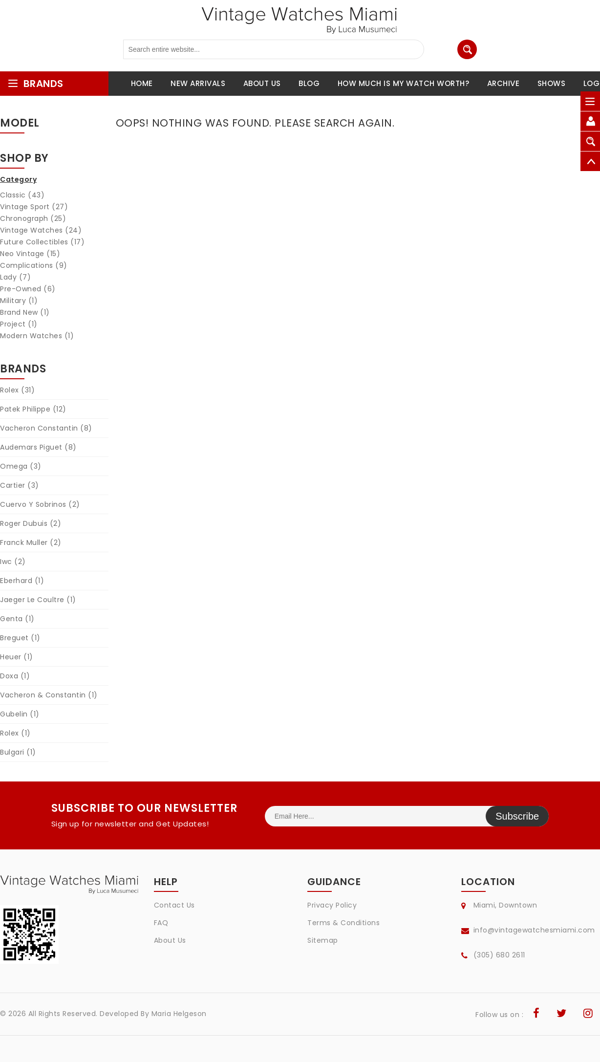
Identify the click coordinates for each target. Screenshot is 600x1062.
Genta (17, 619)
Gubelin (20, 714)
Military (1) (19, 300)
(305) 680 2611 (499, 955)
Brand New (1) (25, 312)
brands (35, 83)
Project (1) (19, 324)
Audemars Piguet (38, 447)
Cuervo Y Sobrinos (40, 504)
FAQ (161, 923)
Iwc (13, 561)
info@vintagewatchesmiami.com (534, 930)
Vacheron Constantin (46, 428)
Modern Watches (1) (37, 336)
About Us (170, 940)
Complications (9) (33, 265)
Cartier (19, 485)
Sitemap (322, 940)
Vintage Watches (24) (41, 230)
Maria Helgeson (179, 1014)
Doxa (15, 676)
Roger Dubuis (30, 523)
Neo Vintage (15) (30, 254)
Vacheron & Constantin (49, 695)
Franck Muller (31, 542)
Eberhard (22, 580)
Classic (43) (22, 195)
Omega (21, 466)
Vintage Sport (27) (34, 207)
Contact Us (174, 905)
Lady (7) (15, 277)
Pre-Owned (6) (28, 289)
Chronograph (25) (33, 218)
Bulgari (18, 752)
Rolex (17, 390)
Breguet (20, 638)
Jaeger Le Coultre (38, 600)
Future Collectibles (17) (42, 242)
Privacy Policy (332, 905)
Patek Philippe (33, 409)
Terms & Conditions (343, 923)
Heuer (16, 657)
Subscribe (517, 816)
